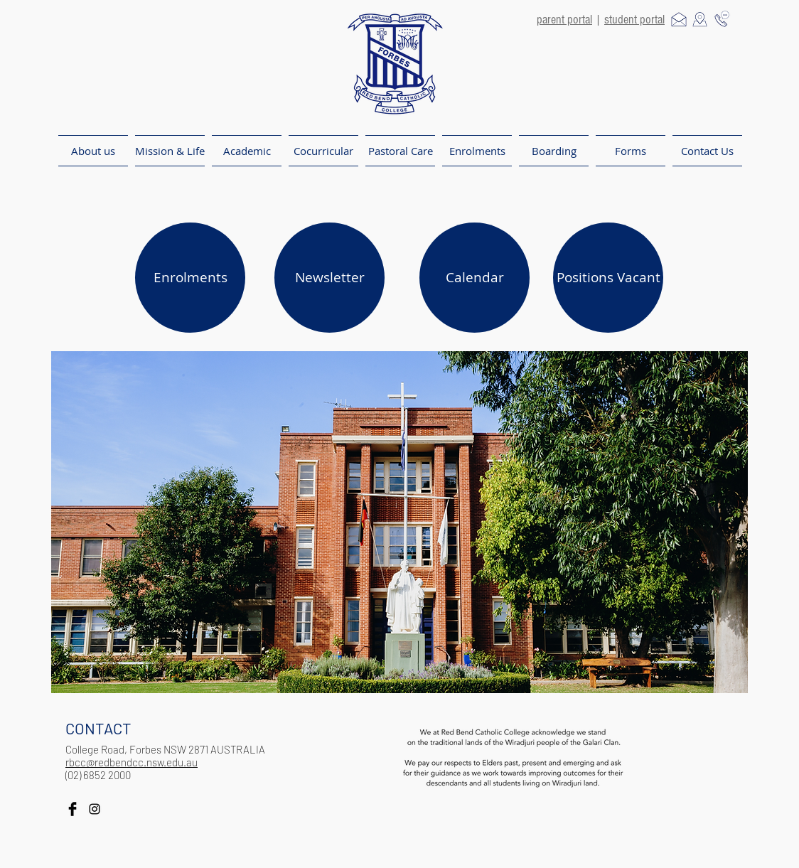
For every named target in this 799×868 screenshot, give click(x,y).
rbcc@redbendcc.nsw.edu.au (131, 762)
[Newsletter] (329, 278)
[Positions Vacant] (608, 278)
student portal (634, 19)
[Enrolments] (190, 278)
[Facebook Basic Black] (72, 809)
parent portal (564, 19)
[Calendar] (474, 278)
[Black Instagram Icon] (94, 809)
